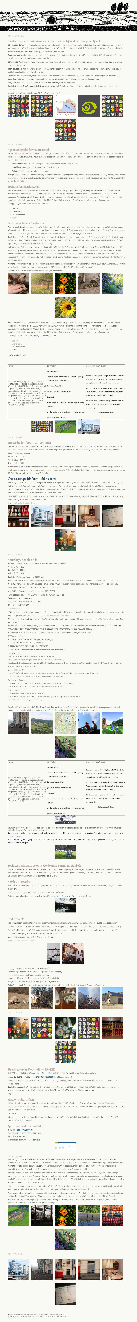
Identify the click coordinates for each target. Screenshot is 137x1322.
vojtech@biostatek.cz (34, 591)
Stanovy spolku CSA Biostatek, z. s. (100, 619)
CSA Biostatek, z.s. (22, 1106)
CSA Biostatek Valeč (54, 587)
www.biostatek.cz (15, 608)
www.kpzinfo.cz (109, 86)
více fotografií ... (16, 36)
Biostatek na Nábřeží (26, 29)
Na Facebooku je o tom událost (21, 941)
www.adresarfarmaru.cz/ (18, 89)
